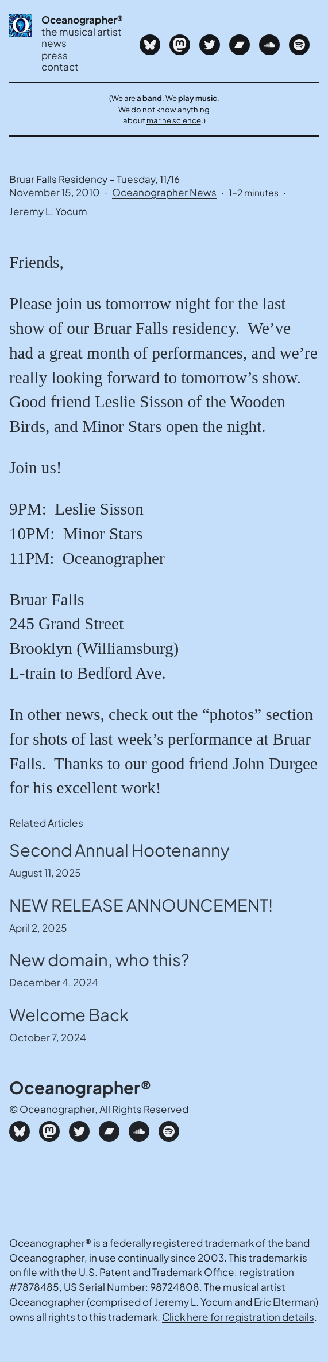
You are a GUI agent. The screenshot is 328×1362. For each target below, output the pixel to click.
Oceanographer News (164, 192)
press (54, 55)
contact (60, 67)
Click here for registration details (238, 1316)
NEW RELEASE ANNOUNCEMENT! (141, 904)
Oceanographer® (82, 19)
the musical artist (81, 32)
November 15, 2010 (54, 192)
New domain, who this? (99, 959)
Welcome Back (69, 1014)
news (54, 43)
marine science (173, 120)
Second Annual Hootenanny (119, 849)
